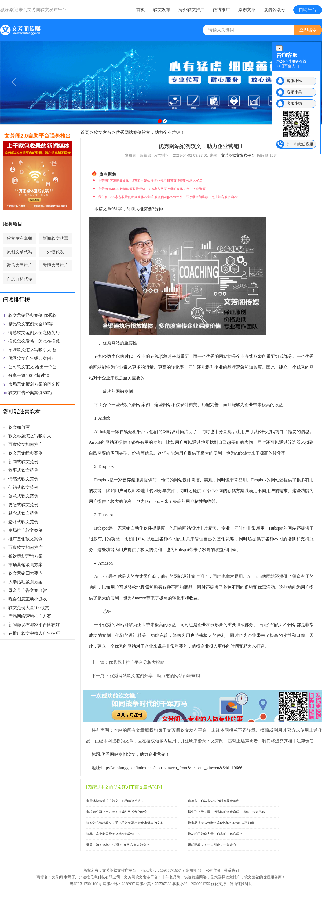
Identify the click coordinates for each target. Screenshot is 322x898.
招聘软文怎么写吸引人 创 (32, 349)
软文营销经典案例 (25, 453)
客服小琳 (294, 81)
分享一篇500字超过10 (28, 375)
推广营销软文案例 (25, 539)
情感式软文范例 (23, 479)
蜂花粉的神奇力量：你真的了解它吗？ (215, 834)
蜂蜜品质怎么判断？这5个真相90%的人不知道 (221, 823)
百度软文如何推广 (25, 444)
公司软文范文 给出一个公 (32, 367)
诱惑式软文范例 (23, 504)
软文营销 (251, 877)
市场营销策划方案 (25, 564)
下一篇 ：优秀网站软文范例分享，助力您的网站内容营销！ (148, 675)
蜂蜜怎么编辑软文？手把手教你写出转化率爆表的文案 (124, 823)
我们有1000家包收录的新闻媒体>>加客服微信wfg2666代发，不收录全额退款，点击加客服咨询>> (168, 197)
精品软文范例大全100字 (30, 324)
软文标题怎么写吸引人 (29, 436)
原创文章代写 (19, 252)
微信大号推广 (19, 265)
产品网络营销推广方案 (29, 616)
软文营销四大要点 (25, 573)
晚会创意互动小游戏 (27, 599)
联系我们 (231, 870)
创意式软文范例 (23, 496)
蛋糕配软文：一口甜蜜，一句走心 (212, 845)
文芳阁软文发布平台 (47, 9)
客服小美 (294, 92)
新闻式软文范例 (23, 461)
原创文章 (246, 9)
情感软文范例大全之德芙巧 (34, 332)
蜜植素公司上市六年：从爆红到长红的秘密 (116, 812)
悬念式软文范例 (23, 513)
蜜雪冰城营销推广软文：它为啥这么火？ (115, 801)
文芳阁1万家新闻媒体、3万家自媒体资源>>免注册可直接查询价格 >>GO (150, 181)
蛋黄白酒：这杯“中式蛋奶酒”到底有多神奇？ (117, 845)
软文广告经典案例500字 (30, 392)
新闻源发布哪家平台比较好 (34, 624)
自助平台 (307, 9)
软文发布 (162, 9)
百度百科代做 (19, 278)
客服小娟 (294, 103)
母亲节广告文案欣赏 (27, 590)
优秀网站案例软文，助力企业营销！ (150, 132)
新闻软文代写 (55, 238)
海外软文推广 (191, 9)
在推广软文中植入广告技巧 (34, 633)
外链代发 (55, 252)
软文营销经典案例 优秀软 (32, 315)
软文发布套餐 (19, 238)
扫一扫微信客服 (300, 144)
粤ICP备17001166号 (86, 884)
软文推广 (232, 877)
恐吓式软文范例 (23, 521)
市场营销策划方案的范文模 (34, 384)
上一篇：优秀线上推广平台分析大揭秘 (128, 662)
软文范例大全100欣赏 (28, 607)
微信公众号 (274, 9)
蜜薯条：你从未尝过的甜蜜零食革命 (213, 801)
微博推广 (221, 9)
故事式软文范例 (23, 470)
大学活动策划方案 (25, 582)
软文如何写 (19, 427)
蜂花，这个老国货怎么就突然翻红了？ (113, 834)
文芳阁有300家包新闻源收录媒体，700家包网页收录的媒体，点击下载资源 (152, 189)
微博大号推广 (55, 265)
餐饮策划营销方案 (25, 556)
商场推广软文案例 (25, 530)
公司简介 (213, 870)
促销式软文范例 (23, 487)
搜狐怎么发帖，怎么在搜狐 (34, 341)
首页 (140, 9)
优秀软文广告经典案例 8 (31, 358)
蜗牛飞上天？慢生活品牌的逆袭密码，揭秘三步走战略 (226, 812)
